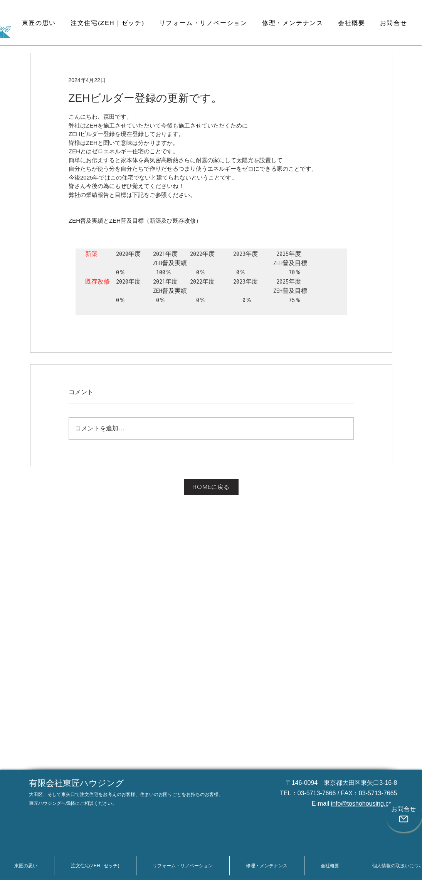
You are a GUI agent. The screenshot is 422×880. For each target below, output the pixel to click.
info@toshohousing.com (364, 803)
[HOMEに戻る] (211, 487)
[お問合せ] (403, 815)
